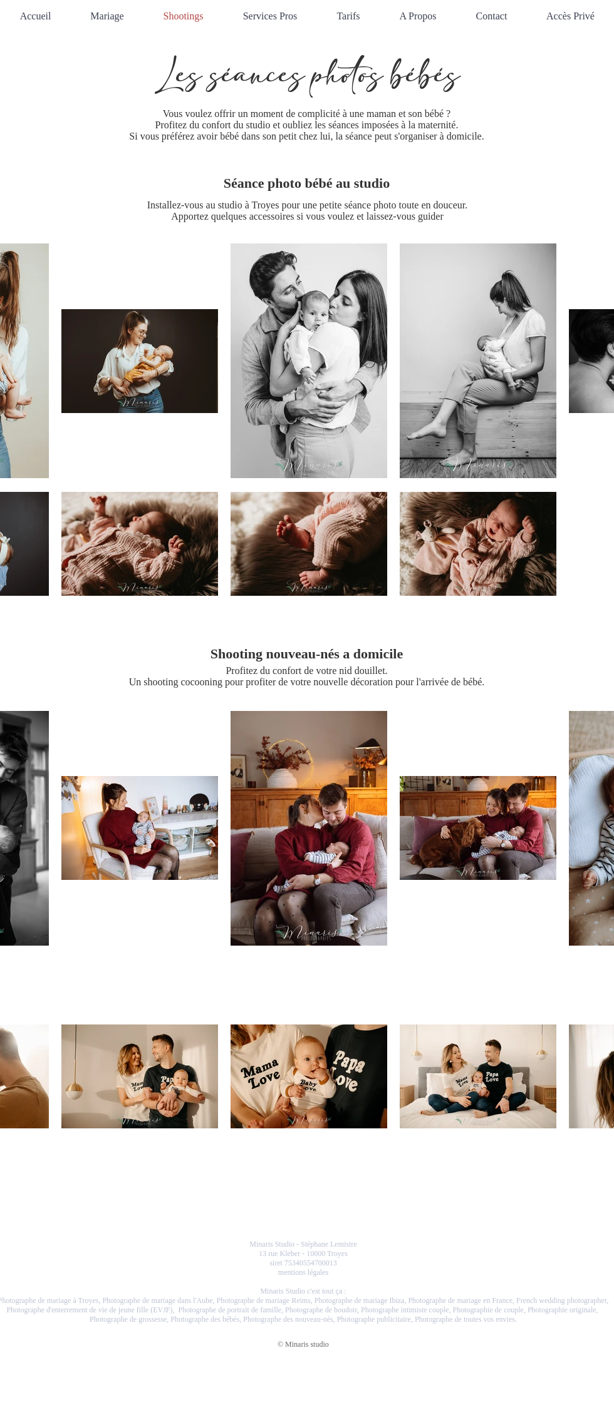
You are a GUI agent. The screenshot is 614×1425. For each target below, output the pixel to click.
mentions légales (303, 1272)
